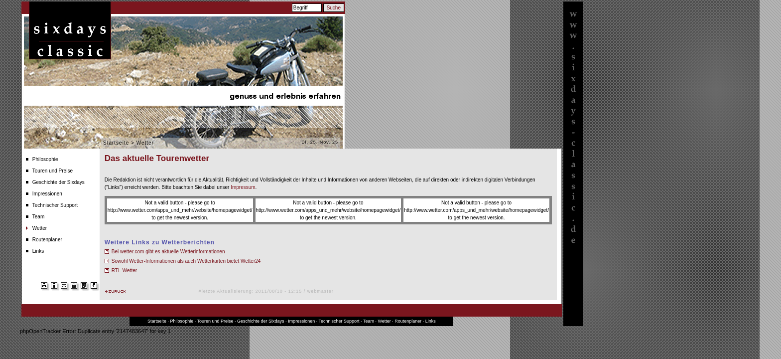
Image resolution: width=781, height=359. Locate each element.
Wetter (39, 228)
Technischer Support (55, 205)
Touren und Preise (52, 171)
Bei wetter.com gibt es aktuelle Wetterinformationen (168, 251)
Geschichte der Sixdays (58, 182)
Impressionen (47, 193)
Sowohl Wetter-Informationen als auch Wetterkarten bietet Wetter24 (186, 261)
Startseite (116, 143)
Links (38, 251)
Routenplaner (47, 239)
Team (38, 216)
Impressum (243, 187)
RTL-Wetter (124, 270)
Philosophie (45, 159)
